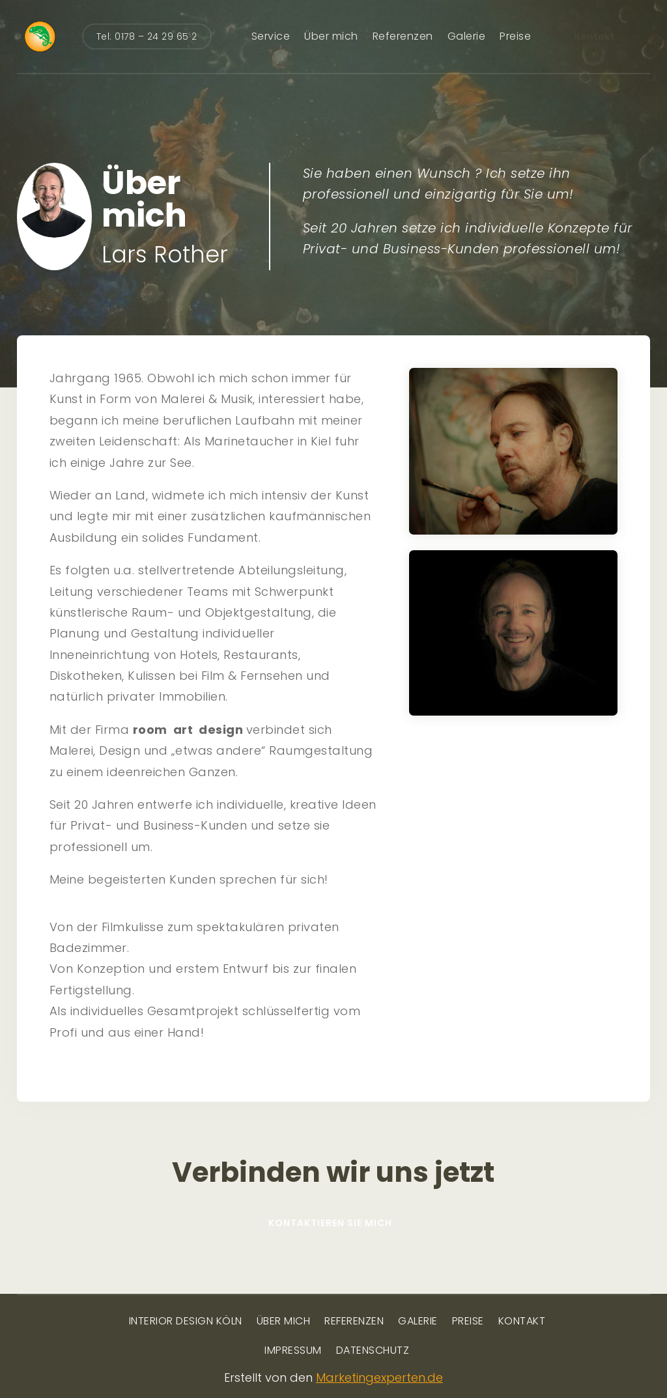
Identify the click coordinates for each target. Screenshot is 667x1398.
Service (271, 36)
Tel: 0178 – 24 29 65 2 (146, 36)
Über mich (331, 36)
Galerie (466, 36)
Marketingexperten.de (379, 1377)
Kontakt (594, 36)
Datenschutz (373, 1352)
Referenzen (403, 36)
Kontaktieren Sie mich (330, 1222)
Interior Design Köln (185, 1322)
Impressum (293, 1352)
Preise (515, 36)
